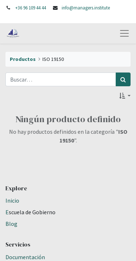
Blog (11, 223)
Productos (23, 59)
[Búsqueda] (123, 79)
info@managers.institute (86, 8)
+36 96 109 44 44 (30, 8)
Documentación (25, 257)
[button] (125, 95)
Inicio (12, 200)
